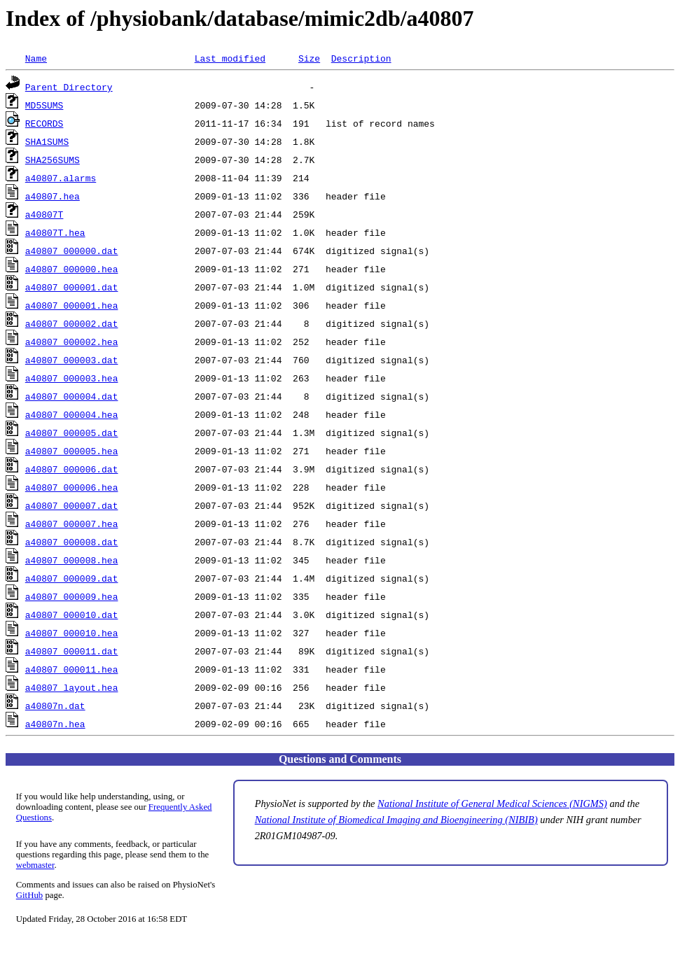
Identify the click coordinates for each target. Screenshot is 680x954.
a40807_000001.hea (71, 305)
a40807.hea (52, 196)
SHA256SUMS (52, 159)
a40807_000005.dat (71, 432)
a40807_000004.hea (71, 414)
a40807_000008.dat (71, 541)
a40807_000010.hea (71, 632)
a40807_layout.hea (71, 687)
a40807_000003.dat (71, 359)
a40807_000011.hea (71, 669)
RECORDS (44, 123)
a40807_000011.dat (71, 651)
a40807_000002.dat (71, 323)
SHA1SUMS (47, 141)
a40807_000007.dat (71, 505)
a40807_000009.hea (71, 596)
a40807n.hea (55, 723)
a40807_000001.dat (71, 287)
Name (36, 58)
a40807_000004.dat (71, 396)
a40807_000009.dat (71, 578)
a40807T (44, 214)
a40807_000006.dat (71, 469)
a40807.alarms (60, 177)
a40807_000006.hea (71, 487)
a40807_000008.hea (71, 560)
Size (309, 58)
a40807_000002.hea (71, 341)
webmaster (35, 865)
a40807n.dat (55, 705)
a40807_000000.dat (71, 250)
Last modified (230, 58)
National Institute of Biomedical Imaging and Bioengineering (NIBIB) (396, 819)
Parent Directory (69, 86)
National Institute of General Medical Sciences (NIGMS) (492, 803)
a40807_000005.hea (71, 450)
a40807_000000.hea (71, 268)
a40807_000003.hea (71, 378)
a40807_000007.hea (71, 523)
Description (361, 58)
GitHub (29, 895)
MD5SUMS (44, 105)
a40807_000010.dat (71, 614)
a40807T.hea (55, 232)
